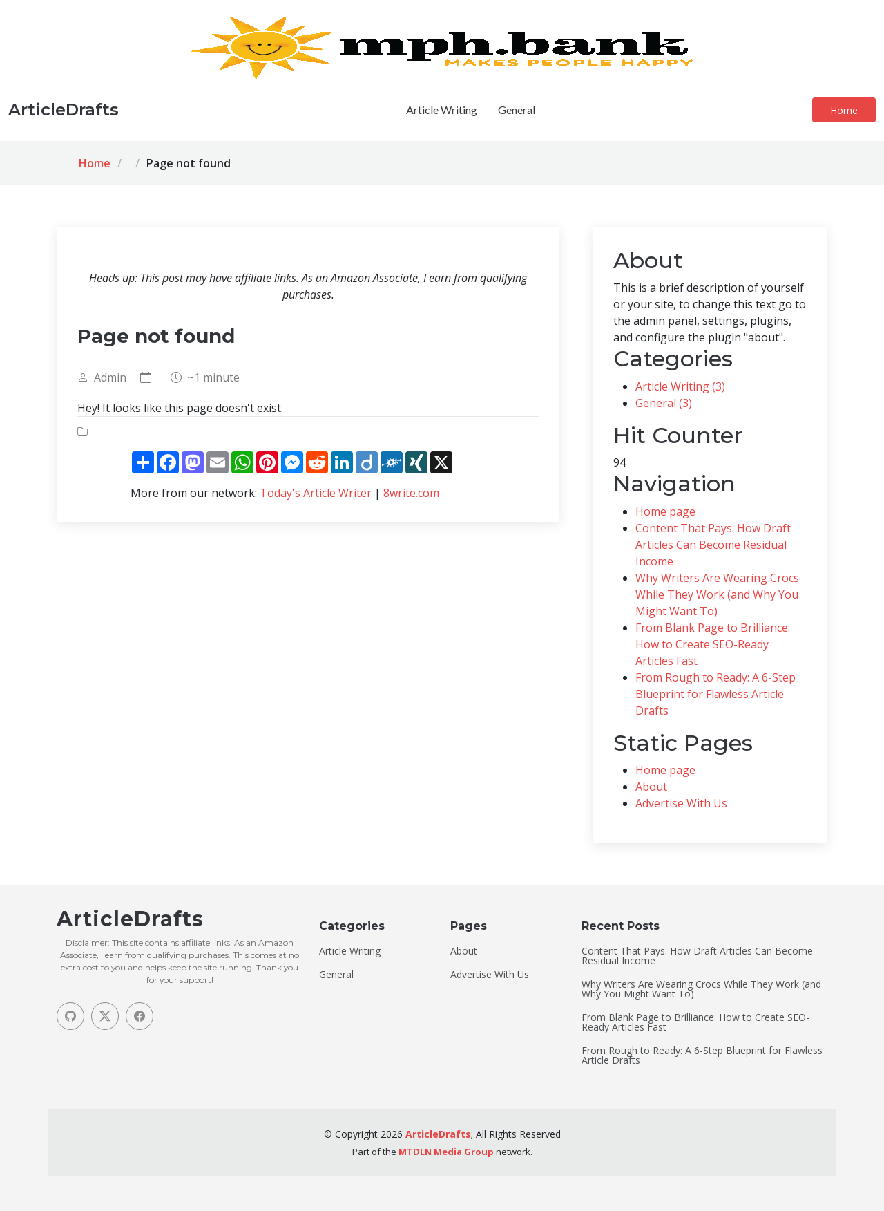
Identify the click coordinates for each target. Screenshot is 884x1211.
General (516, 109)
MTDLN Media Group (446, 1151)
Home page (665, 511)
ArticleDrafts (438, 1133)
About (651, 786)
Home (844, 110)
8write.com (411, 492)
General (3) (663, 403)
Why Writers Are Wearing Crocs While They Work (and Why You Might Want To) (717, 594)
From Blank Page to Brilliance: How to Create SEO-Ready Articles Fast (712, 644)
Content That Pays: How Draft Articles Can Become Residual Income (713, 544)
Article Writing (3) (680, 386)
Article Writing (441, 109)
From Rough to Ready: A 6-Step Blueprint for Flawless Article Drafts (715, 694)
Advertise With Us (681, 803)
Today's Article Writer (316, 492)
